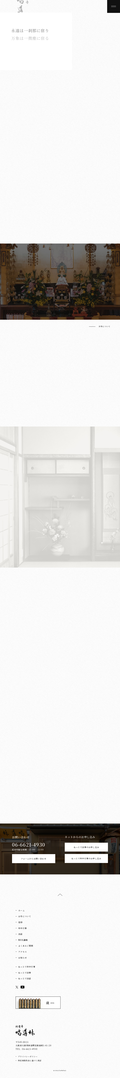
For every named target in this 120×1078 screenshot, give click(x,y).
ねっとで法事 (24, 972)
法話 (20, 934)
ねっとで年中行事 (26, 966)
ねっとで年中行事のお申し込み (86, 858)
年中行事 (22, 928)
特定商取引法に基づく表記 (29, 1060)
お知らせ (22, 957)
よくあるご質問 (25, 945)
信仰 (20, 922)
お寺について (104, 326)
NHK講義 (23, 940)
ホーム (21, 910)
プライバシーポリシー (28, 1056)
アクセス (22, 951)
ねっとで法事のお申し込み (86, 847)
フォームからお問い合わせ (33, 858)
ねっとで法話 (24, 978)
